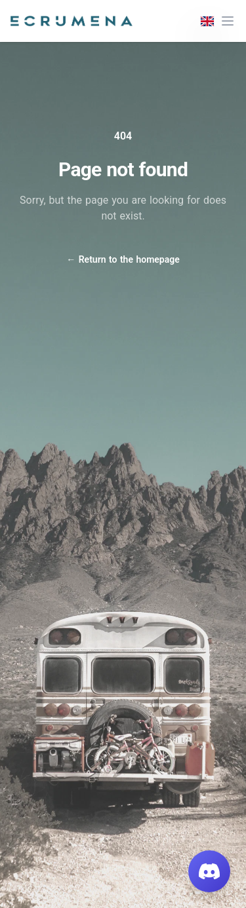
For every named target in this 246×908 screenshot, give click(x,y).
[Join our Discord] (209, 871)
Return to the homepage (123, 259)
